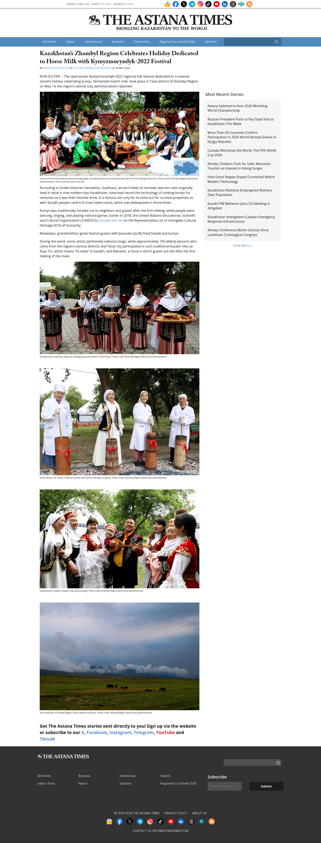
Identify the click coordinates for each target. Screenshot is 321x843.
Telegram (144, 732)
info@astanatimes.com (170, 831)
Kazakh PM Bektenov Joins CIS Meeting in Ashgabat (239, 205)
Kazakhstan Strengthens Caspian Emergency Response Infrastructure (241, 219)
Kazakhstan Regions (98, 68)
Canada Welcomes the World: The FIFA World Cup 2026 (242, 152)
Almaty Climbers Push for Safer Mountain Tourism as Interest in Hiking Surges (239, 166)
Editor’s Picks (46, 783)
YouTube (165, 732)
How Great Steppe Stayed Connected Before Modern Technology (241, 179)
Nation (70, 42)
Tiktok (46, 739)
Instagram (120, 732)
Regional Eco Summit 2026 (177, 42)
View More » (242, 245)
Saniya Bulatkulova (56, 68)
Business (118, 42)
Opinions (211, 42)
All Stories (49, 42)
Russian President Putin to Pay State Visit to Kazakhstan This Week (241, 121)
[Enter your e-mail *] (225, 786)
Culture (78, 68)
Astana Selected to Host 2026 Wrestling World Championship (237, 108)
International (93, 42)
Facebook (97, 732)
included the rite (110, 220)
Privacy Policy (176, 813)
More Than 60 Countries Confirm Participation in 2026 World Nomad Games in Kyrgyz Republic (242, 137)
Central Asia (142, 42)
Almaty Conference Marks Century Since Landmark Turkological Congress (238, 232)
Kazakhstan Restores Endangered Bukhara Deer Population (240, 192)
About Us (199, 813)
